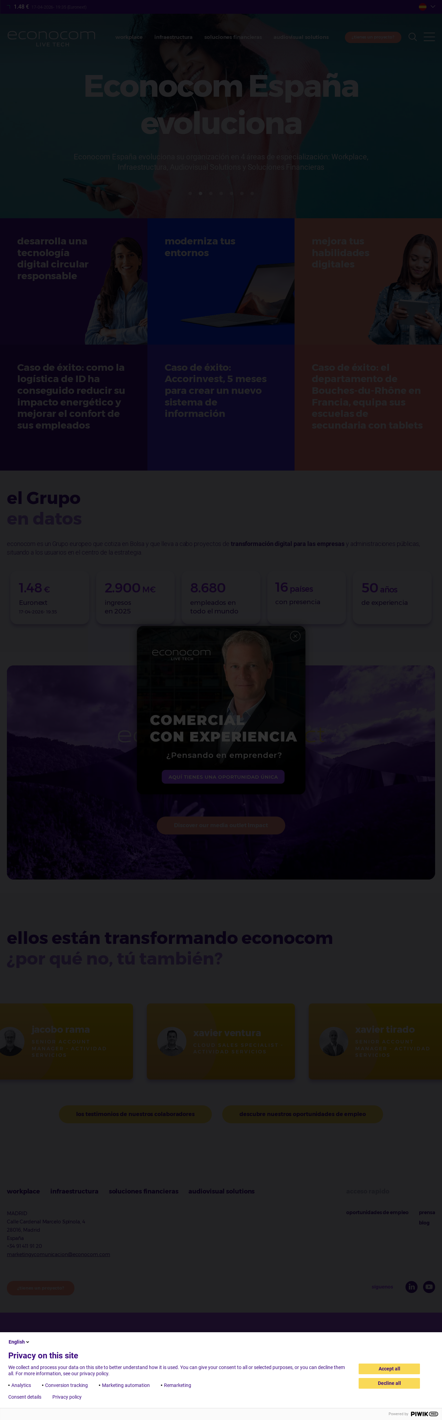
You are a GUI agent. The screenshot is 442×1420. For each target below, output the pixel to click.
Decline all (389, 1383)
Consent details (24, 1397)
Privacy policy (67, 1397)
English (19, 1342)
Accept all (389, 1368)
